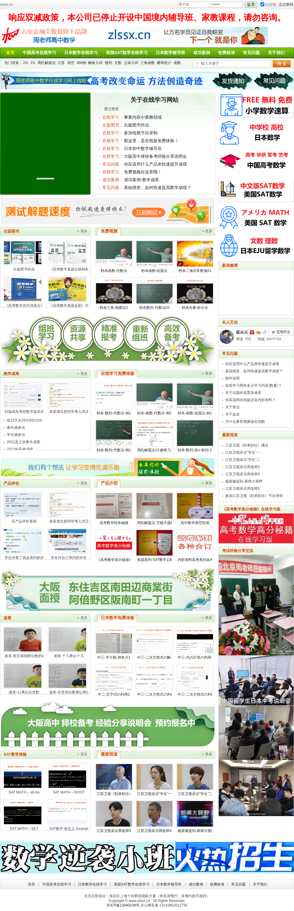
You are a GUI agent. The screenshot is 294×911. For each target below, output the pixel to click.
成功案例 (201, 52)
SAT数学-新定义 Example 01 (72, 829)
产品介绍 (109, 483)
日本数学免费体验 (117, 617)
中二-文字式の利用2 (114, 694)
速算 (7, 618)
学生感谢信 (16, 435)
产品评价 (11, 483)
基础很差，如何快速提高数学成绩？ (157, 187)
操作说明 (232, 378)
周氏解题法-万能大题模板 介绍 (161, 523)
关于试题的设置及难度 (243, 393)
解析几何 (95, 63)
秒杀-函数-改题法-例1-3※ (198, 413)
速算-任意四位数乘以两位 (69, 692)
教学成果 (11, 373)
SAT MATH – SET (24, 829)
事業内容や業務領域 (143, 117)
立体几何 (131, 63)
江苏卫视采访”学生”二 (195, 794)
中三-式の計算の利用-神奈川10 (202, 657)
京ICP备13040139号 (122, 905)
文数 (118, 63)
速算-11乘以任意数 (24, 692)
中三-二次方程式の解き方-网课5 (162, 657)
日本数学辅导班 (170, 52)
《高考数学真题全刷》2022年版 (74, 305)
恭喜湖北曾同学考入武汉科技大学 (76, 412)
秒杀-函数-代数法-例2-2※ (157, 413)
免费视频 (109, 231)
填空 (70, 63)
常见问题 (251, 52)
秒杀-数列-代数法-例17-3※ (118, 450)
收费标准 (226, 52)
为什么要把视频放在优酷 (245, 421)
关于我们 (276, 52)
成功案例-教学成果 (141, 179)
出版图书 (110, 125)
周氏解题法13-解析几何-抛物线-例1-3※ (168, 450)
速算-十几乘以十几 (69, 656)
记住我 (268, 4)
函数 (177, 63)
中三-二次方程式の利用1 (156, 694)
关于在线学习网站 (154, 99)
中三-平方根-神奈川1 (113, 657)
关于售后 (232, 407)
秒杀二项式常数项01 (194, 271)
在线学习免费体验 (117, 373)
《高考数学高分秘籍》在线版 (120, 560)
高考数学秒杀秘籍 (114, 523)
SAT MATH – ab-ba (24, 792)
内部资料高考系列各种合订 (199, 560)
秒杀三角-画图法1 (114, 308)
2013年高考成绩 (20, 449)
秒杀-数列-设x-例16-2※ (196, 450)
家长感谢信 (16, 427)
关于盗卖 (232, 414)
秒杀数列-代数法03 (154, 308)
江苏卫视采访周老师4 (154, 831)
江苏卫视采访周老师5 (242, 488)
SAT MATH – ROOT (69, 792)
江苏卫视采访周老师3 (114, 831)
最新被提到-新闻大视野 (196, 831)
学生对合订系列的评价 (69, 558)
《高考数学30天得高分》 (24, 305)
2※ (25, 63)
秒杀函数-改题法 (154, 271)
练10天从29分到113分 (25, 420)
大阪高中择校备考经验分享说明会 (155, 156)
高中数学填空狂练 (195, 523)
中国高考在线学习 (39, 52)
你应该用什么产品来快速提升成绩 (155, 164)
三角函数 (147, 63)
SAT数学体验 (15, 754)
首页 (10, 52)
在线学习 (110, 117)
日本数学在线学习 (81, 52)
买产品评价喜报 (24, 521)
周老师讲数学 (45, 35)
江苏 (61, 63)
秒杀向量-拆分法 (195, 308)
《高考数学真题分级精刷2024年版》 (78, 269)
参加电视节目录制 (141, 132)
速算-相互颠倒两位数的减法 (26, 656)
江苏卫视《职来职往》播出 (118, 794)
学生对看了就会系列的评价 (26, 558)
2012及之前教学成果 (23, 442)
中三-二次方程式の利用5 (197, 694)
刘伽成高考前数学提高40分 (26, 412)
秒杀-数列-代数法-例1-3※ (117, 413)
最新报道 (109, 754)
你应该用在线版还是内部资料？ (250, 400)
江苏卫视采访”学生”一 (154, 794)
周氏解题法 (47, 63)
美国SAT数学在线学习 (127, 52)
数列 (108, 63)
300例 (81, 63)
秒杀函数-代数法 (114, 271)
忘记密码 (286, 4)
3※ (32, 63)
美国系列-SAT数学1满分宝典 (160, 560)
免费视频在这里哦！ (143, 171)
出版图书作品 (136, 125)
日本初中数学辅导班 (143, 148)
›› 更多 (82, 231)
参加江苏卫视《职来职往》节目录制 (254, 496)
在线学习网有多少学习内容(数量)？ (253, 385)
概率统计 (164, 63)
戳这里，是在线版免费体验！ (151, 140)
